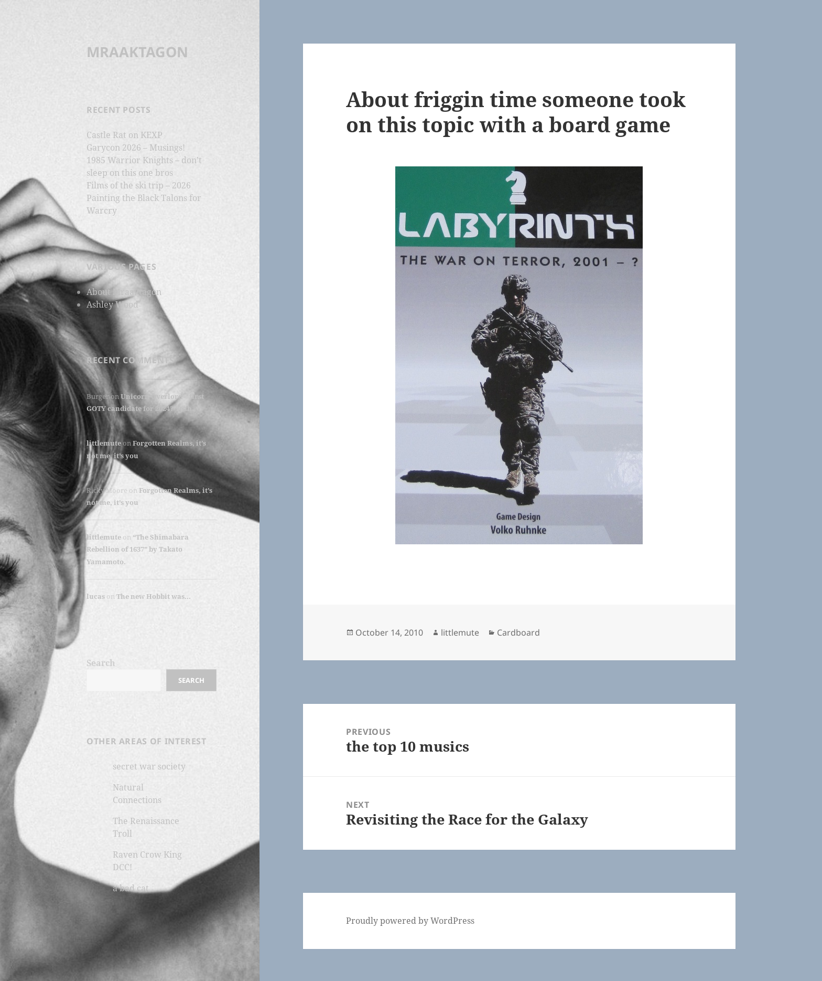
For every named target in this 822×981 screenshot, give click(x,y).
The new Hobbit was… (153, 596)
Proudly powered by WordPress (410, 920)
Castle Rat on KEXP (124, 135)
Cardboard (518, 632)
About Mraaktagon (123, 292)
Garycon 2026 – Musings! (135, 147)
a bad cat (131, 888)
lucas (95, 596)
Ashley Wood (112, 304)
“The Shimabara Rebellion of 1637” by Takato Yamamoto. (137, 549)
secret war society (149, 766)
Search (100, 663)
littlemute (103, 443)
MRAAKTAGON (137, 51)
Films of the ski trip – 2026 (138, 185)
